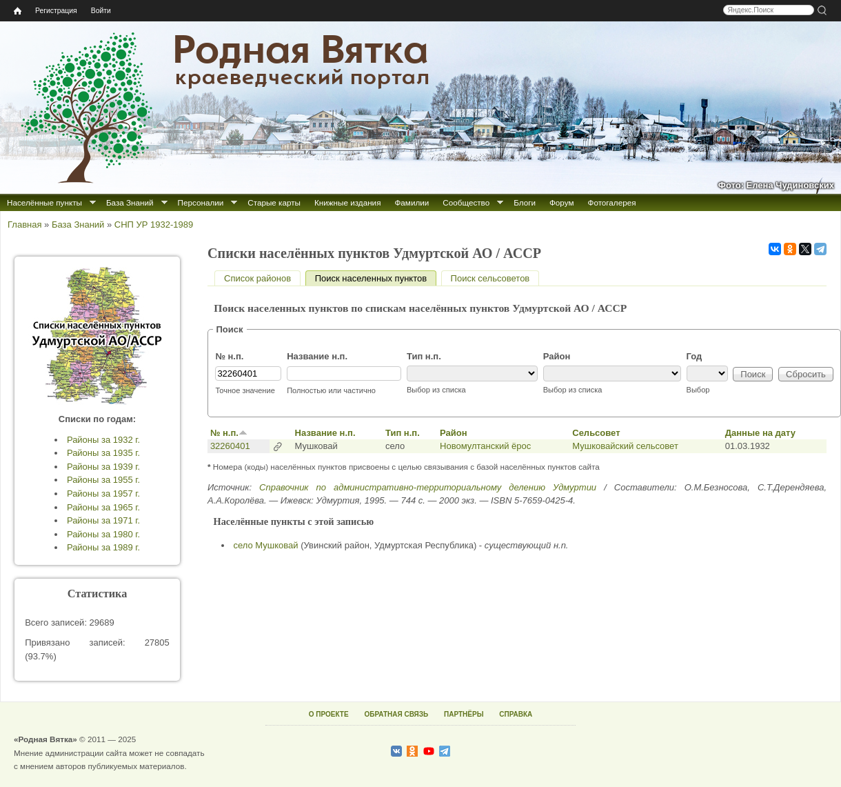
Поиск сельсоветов (490, 278)
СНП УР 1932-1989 (153, 224)
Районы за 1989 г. (103, 547)
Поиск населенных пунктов (375, 278)
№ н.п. (229, 356)
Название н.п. (317, 356)
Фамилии (411, 202)
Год (694, 356)
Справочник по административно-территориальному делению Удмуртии (427, 487)
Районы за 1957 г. (103, 493)
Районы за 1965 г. (103, 507)
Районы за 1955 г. (103, 480)
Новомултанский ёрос (485, 446)
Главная (24, 224)
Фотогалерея (612, 202)
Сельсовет (596, 433)
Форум (561, 202)
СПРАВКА (515, 714)
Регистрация (56, 10)
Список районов (257, 278)
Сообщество (466, 202)
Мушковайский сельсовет (625, 446)
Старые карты (274, 202)
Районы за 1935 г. (103, 453)
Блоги (525, 202)
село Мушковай (266, 545)
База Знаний (130, 202)
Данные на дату (760, 433)
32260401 (230, 446)
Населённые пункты (44, 202)
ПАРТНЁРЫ (463, 714)
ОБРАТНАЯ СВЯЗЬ (396, 714)
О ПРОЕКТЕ (329, 714)
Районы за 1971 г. (103, 520)
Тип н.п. (424, 356)
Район (557, 356)
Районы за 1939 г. (103, 466)
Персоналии (201, 202)
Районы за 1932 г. (103, 440)
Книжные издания (347, 202)
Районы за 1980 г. (103, 534)
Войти (101, 10)
